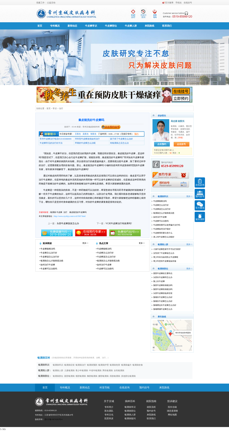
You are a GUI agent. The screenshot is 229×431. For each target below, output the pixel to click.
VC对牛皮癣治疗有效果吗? (119, 223)
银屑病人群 (58, 370)
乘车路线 (162, 316)
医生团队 (108, 411)
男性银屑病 (107, 370)
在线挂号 (188, 2)
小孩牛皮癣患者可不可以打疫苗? (167, 249)
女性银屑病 (119, 370)
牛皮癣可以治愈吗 (49, 268)
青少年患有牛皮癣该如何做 (164, 261)
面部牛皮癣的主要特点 (162, 273)
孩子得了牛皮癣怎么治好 (121, 139)
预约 (136, 134)
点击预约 (161, 144)
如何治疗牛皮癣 (48, 264)
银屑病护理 (103, 365)
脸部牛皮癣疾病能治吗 (162, 285)
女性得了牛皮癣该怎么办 (163, 253)
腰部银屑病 (103, 376)
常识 (55, 108)
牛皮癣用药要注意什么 (162, 233)
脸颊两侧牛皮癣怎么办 (162, 309)
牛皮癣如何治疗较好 (161, 229)
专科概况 (55, 26)
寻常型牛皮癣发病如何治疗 (87, 139)
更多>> (85, 243)
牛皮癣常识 (91, 26)
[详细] (180, 138)
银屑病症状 (69, 365)
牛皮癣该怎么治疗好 (50, 257)
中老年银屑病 (95, 370)
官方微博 (169, 2)
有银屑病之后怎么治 (119, 143)
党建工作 (40, 2)
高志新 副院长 (178, 121)
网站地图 (172, 414)
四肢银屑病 (115, 376)
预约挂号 (144, 387)
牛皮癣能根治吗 (48, 249)
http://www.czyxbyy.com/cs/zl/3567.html (70, 216)
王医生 (78, 134)
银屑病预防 (92, 365)
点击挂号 (181, 144)
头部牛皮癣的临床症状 (162, 293)
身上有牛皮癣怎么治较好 (163, 237)
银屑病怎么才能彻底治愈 (52, 260)
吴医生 (86, 134)
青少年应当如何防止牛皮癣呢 (165, 257)
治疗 (61, 108)
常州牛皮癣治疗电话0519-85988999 (55, 139)
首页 (39, 26)
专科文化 (108, 414)
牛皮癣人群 (131, 26)
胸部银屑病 (92, 376)
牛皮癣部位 (111, 26)
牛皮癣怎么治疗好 (49, 253)
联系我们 (167, 26)
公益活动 (51, 2)
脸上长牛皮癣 (159, 281)
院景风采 (108, 418)
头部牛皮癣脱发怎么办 (68, 223)
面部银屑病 (69, 376)
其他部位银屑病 (128, 376)
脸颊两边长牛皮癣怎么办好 (164, 305)
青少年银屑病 (82, 370)
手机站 (178, 2)
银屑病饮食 (137, 365)
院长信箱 (172, 407)
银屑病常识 (58, 365)
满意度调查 (172, 411)
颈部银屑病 (81, 376)
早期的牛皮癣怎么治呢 (85, 143)
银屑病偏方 (126, 365)
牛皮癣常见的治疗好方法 (51, 143)
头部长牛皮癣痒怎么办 (162, 277)
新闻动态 (72, 26)
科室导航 (105, 387)
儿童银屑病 (69, 370)
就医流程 (151, 407)
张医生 (93, 134)
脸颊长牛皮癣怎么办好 (162, 297)
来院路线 (149, 26)
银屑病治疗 (81, 365)
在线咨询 (124, 387)
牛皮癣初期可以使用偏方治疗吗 (166, 225)
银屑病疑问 (130, 418)
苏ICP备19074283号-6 (53, 419)
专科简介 (108, 407)
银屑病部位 (58, 376)
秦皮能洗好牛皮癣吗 (78, 212)
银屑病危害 (115, 365)
